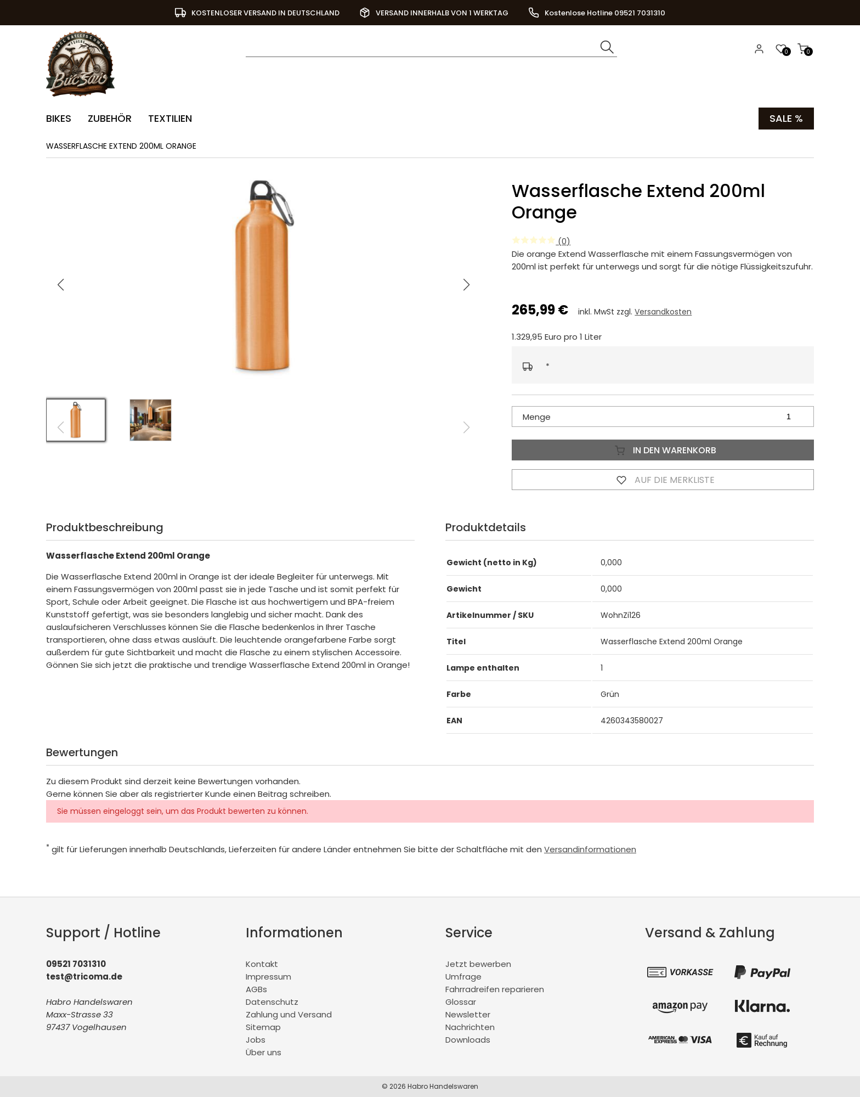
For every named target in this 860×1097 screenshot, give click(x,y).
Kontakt (262, 964)
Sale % (786, 118)
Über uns (263, 1052)
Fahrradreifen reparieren (494, 989)
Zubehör (110, 118)
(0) (541, 241)
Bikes (58, 118)
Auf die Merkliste (663, 479)
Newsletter (467, 1014)
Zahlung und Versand (289, 1014)
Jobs (255, 1039)
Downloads (467, 1039)
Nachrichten (470, 1027)
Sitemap (263, 1027)
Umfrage (463, 976)
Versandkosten (663, 311)
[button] (466, 284)
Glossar (460, 1002)
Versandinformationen (590, 849)
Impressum (268, 976)
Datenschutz (272, 1002)
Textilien (170, 118)
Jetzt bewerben (478, 964)
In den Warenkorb (663, 450)
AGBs (256, 989)
